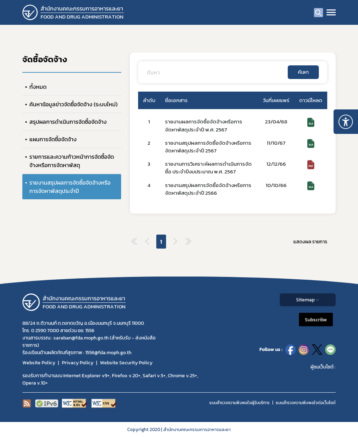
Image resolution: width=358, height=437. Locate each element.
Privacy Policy (77, 362)
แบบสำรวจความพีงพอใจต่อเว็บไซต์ (306, 403)
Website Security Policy (126, 362)
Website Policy (38, 362)
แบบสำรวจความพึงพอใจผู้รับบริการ (239, 403)
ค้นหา (303, 72)
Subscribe (316, 319)
